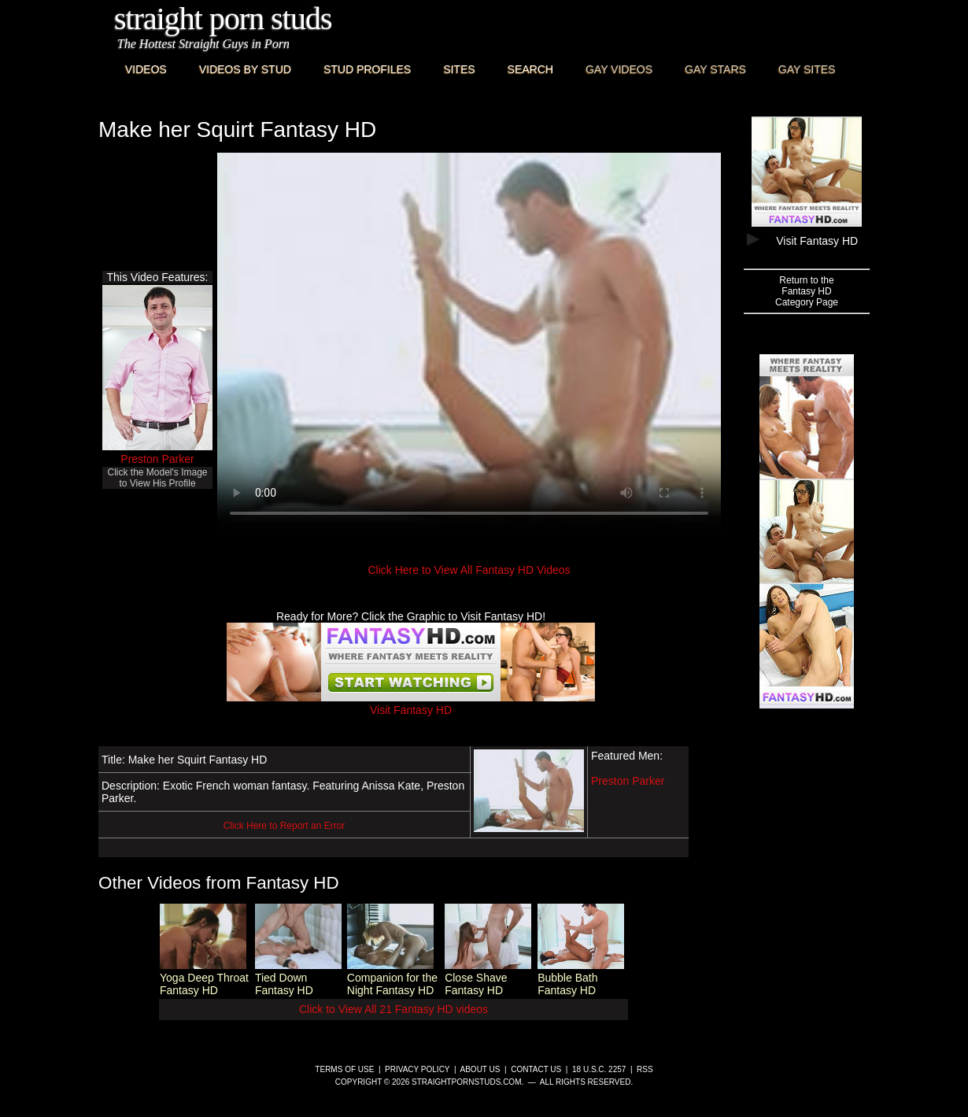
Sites (459, 69)
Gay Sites (807, 69)
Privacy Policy (417, 1069)
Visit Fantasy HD (411, 703)
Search (530, 69)
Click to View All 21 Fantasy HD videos (393, 1009)
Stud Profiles (367, 69)
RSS (645, 1069)
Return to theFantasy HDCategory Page (806, 291)
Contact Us (536, 1069)
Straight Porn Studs (223, 18)
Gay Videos (619, 69)
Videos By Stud (245, 69)
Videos (146, 69)
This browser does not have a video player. (469, 342)
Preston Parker (157, 459)
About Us (480, 1069)
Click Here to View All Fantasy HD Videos (469, 570)
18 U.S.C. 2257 (599, 1069)
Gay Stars (715, 69)
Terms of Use (344, 1069)
